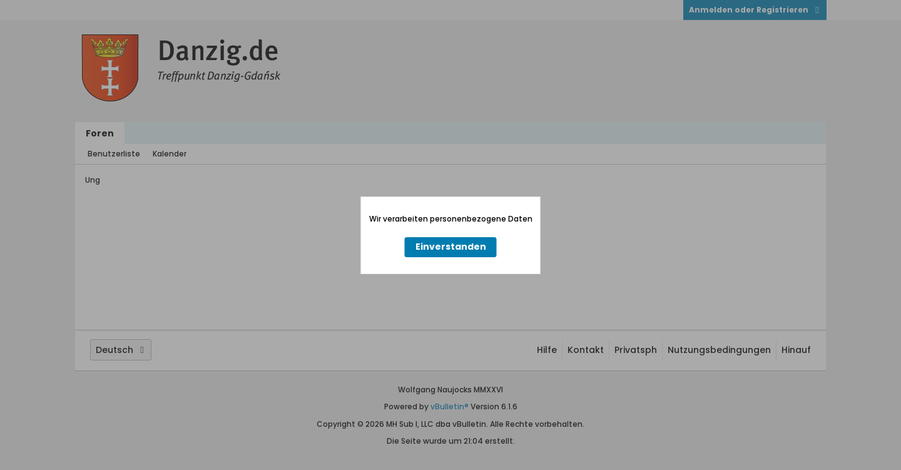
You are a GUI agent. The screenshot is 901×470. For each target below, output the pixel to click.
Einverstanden (450, 246)
